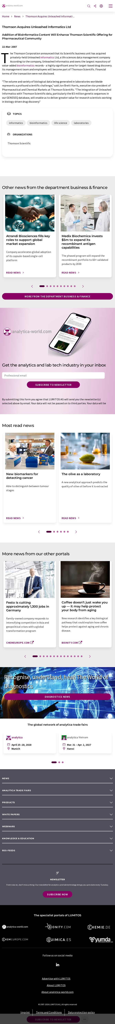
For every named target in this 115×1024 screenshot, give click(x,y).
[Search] (88, 6)
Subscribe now (57, 894)
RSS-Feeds (8, 850)
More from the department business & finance (57, 296)
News (5, 778)
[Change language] (101, 6)
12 (75, 656)
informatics (47, 57)
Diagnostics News (57, 696)
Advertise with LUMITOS (56, 978)
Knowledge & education (18, 838)
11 (71, 656)
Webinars (8, 826)
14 (81, 656)
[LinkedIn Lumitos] (57, 965)
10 (75, 286)
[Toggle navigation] (110, 6)
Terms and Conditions (49, 1012)
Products (8, 802)
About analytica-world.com (57, 992)
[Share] (95, 6)
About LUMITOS (56, 985)
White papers (11, 814)
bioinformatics (25, 65)
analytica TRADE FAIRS (16, 790)
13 (78, 656)
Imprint (25, 1012)
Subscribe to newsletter (53, 384)
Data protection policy (81, 1012)
